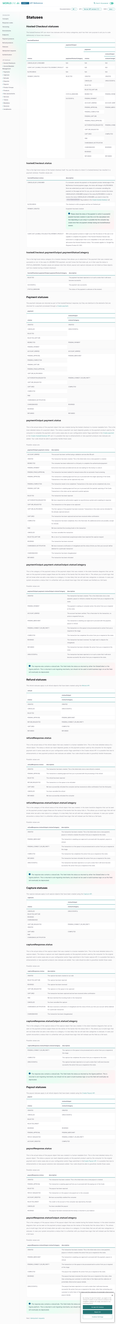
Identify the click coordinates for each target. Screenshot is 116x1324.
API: (80, 9)
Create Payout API (88, 1093)
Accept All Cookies (97, 1315)
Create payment (62, 306)
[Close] (112, 1304)
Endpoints (5, 35)
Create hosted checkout (99, 200)
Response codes (7, 23)
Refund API (85, 685)
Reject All (97, 1320)
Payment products (8, 39)
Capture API (88, 894)
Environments (6, 30)
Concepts (5, 19)
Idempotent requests (9, 50)
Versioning (5, 26)
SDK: (105, 9)
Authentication (7, 54)
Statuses (5, 46)
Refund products (7, 43)
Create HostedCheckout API (40, 436)
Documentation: (65, 9)
